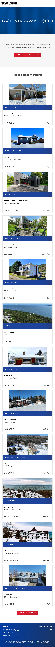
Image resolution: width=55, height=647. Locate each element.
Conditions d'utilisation (31, 642)
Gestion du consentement (44, 642)
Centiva (30, 645)
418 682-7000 (10, 632)
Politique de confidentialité (16, 642)
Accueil (18, 54)
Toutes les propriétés (27, 612)
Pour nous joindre (32, 54)
